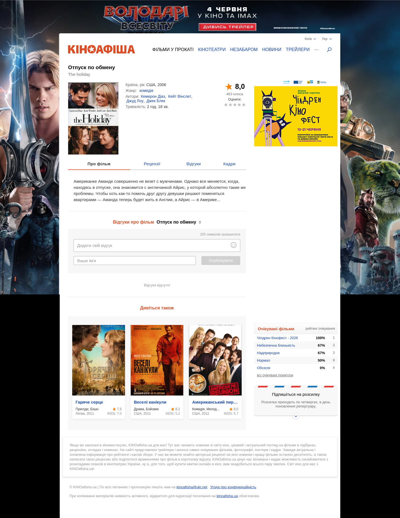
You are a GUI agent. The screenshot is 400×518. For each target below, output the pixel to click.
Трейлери (298, 49)
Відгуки (193, 163)
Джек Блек (155, 101)
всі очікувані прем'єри (275, 375)
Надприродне (268, 353)
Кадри (229, 163)
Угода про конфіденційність (233, 487)
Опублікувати (221, 260)
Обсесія (263, 368)
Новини (271, 49)
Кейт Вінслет (179, 96)
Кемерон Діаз (153, 96)
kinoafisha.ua (227, 496)
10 (243, 104)
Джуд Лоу (134, 101)
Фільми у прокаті (173, 49)
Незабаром (244, 49)
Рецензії (152, 163)
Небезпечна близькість (276, 345)
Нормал (263, 360)
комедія (146, 90)
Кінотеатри (212, 49)
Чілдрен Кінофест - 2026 (277, 338)
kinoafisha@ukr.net (191, 487)
